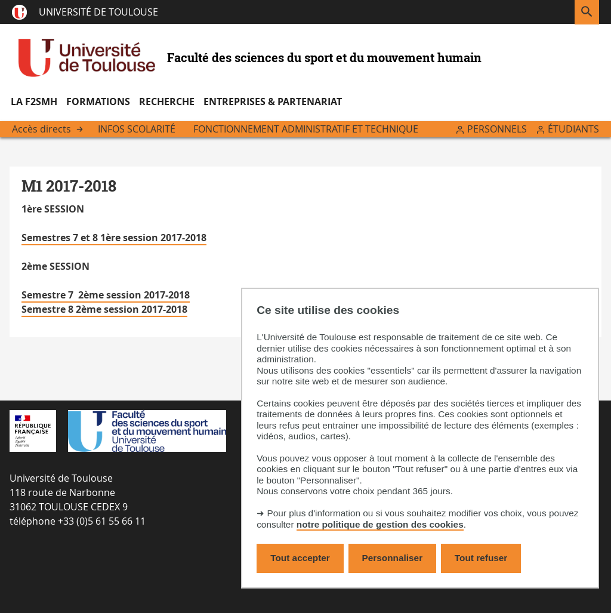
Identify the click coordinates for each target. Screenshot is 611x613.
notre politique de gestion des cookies (380, 524)
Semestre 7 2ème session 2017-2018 (105, 294)
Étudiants (573, 128)
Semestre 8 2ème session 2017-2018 (104, 309)
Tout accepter (300, 558)
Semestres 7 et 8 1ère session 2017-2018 (113, 237)
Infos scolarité (136, 128)
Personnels (497, 128)
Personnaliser (392, 558)
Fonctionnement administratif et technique (305, 128)
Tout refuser (481, 558)
